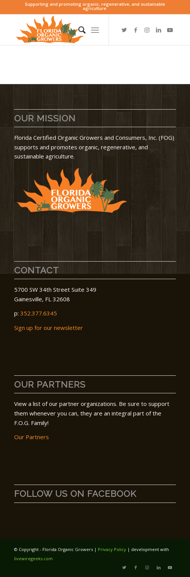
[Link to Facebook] (135, 30)
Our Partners (31, 437)
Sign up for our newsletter (48, 327)
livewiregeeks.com (33, 558)
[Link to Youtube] (170, 30)
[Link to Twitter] (124, 30)
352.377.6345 (38, 313)
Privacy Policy (112, 549)
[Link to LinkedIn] (158, 30)
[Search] (78, 30)
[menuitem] (78, 30)
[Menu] (95, 30)
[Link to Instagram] (147, 30)
